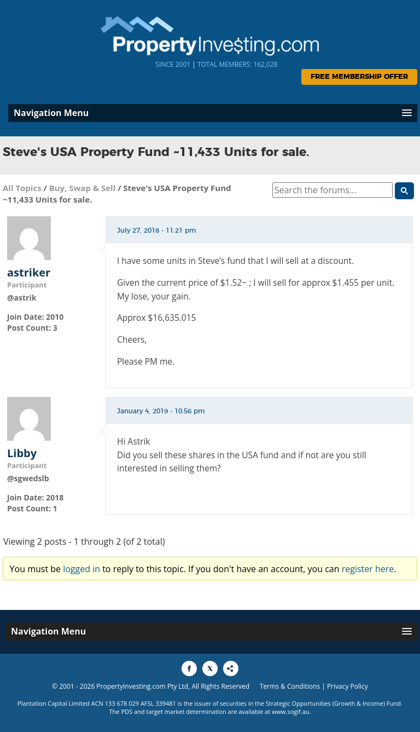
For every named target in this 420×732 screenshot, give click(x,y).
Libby (22, 453)
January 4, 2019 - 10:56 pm (161, 411)
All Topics (22, 187)
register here (368, 569)
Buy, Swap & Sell (82, 187)
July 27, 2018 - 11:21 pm (156, 230)
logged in (81, 569)
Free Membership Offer (359, 76)
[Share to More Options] (230, 668)
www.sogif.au (291, 711)
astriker (28, 273)
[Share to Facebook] (189, 668)
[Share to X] (210, 668)
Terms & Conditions (290, 686)
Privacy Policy (347, 686)
